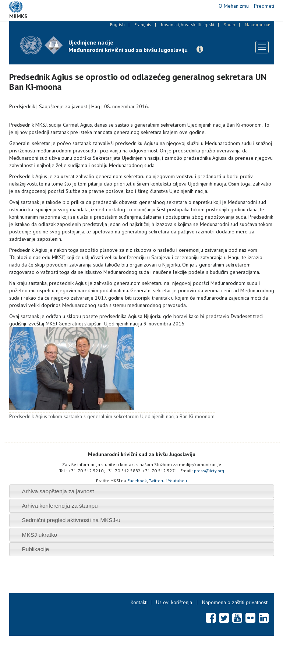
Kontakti (139, 602)
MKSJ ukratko (39, 535)
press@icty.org (209, 470)
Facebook (137, 480)
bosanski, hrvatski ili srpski (187, 24)
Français (142, 24)
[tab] (141, 491)
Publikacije (35, 549)
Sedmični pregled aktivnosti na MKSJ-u (71, 520)
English (117, 24)
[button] (199, 49)
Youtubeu (177, 480)
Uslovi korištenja (174, 602)
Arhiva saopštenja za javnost (58, 491)
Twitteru (157, 480)
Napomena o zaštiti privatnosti (235, 602)
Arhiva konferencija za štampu (60, 505)
